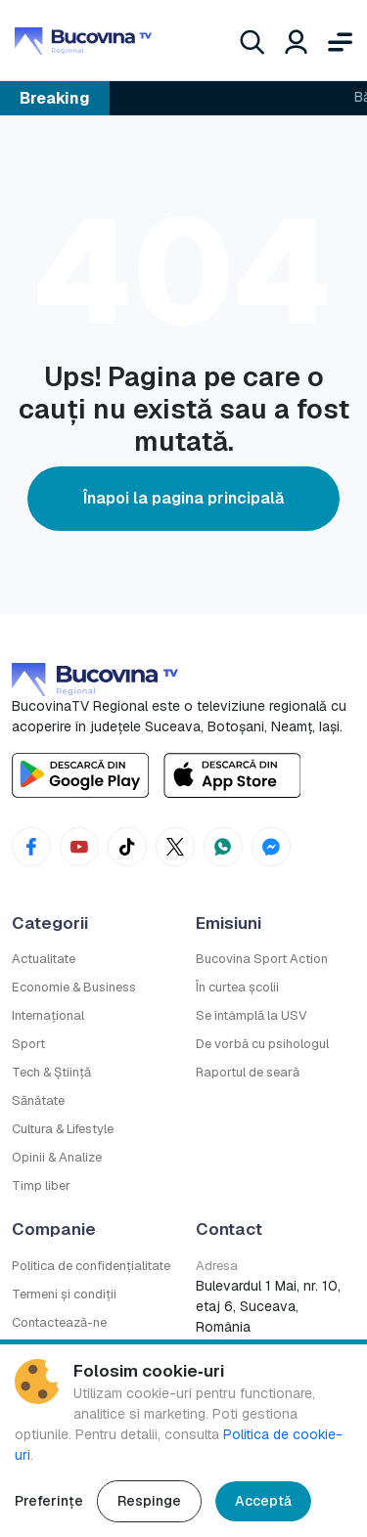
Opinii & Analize (57, 1157)
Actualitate (43, 958)
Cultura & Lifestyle (63, 1128)
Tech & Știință (51, 1072)
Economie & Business (74, 987)
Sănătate (38, 1100)
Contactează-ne (59, 1322)
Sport (28, 1043)
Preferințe (49, 1501)
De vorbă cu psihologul (262, 1043)
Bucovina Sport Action (262, 958)
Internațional (48, 1015)
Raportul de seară (247, 1072)
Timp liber (41, 1185)
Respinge (149, 1501)
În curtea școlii (237, 987)
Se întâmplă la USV (251, 1015)
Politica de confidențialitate (91, 1265)
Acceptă (263, 1501)
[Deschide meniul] (340, 40)
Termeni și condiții (64, 1294)
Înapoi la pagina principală (183, 498)
